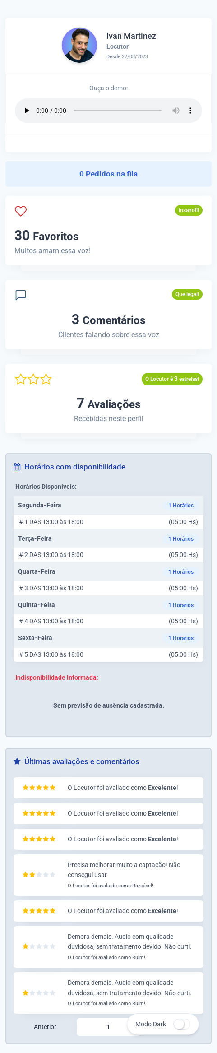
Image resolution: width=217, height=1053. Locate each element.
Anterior (45, 1026)
